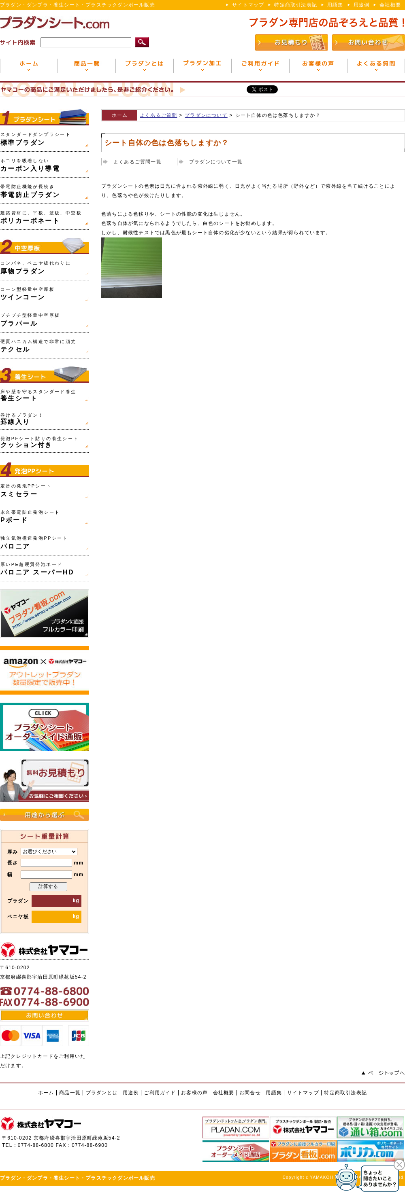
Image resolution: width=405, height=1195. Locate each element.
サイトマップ (248, 5)
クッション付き (39, 442)
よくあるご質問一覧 (137, 162)
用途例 (362, 5)
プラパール (30, 320)
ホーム (120, 115)
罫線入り (22, 419)
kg (55, 900)
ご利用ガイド (160, 1092)
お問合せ (250, 1092)
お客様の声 (194, 1092)
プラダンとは (102, 1092)
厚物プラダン (35, 268)
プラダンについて (206, 115)
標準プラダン (35, 139)
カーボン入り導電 (30, 165)
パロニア (34, 543)
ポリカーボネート (41, 217)
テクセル (38, 346)
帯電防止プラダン (30, 191)
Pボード (30, 517)
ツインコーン (27, 294)
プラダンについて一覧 (216, 162)
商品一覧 (70, 1092)
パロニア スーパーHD (37, 569)
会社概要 (390, 5)
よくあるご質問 (158, 115)
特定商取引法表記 (295, 5)
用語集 (335, 5)
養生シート (38, 395)
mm (52, 863)
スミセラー (26, 490)
